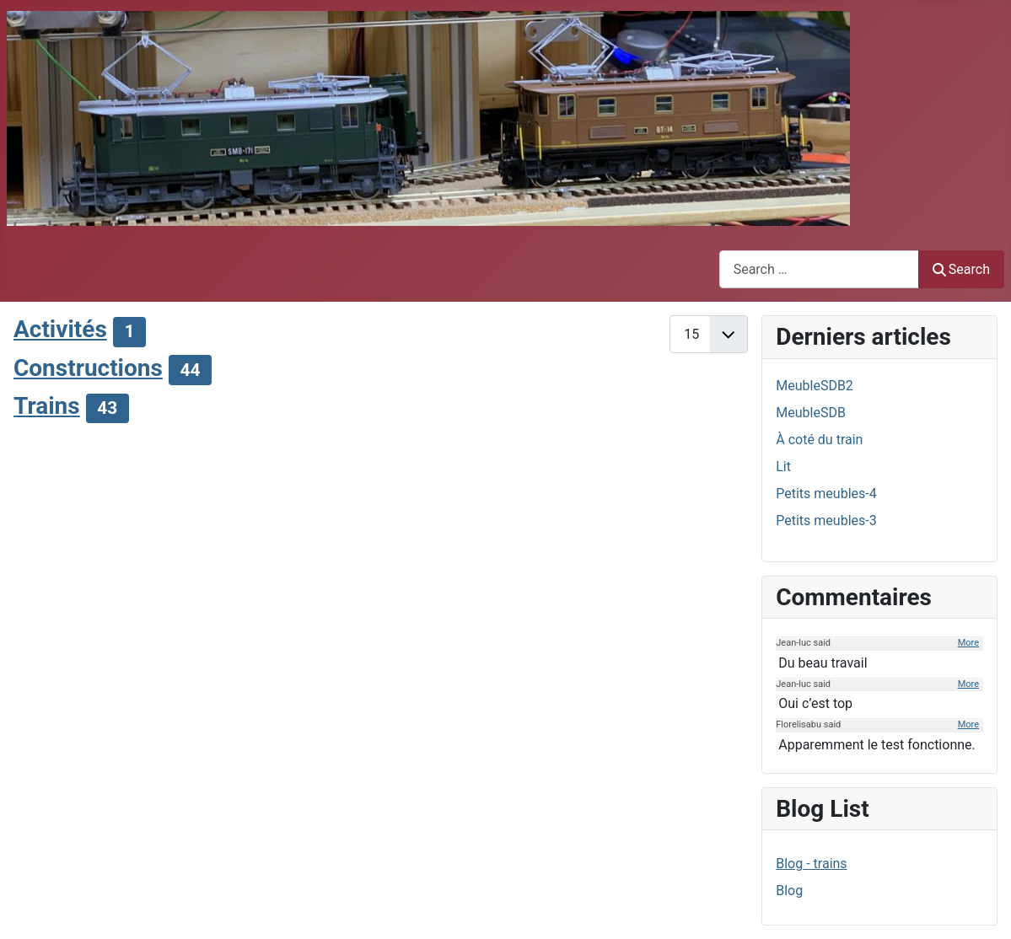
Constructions (88, 368)
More (968, 642)
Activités (60, 329)
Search (961, 269)
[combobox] (819, 269)
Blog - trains (811, 864)
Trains (46, 406)
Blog (789, 891)
